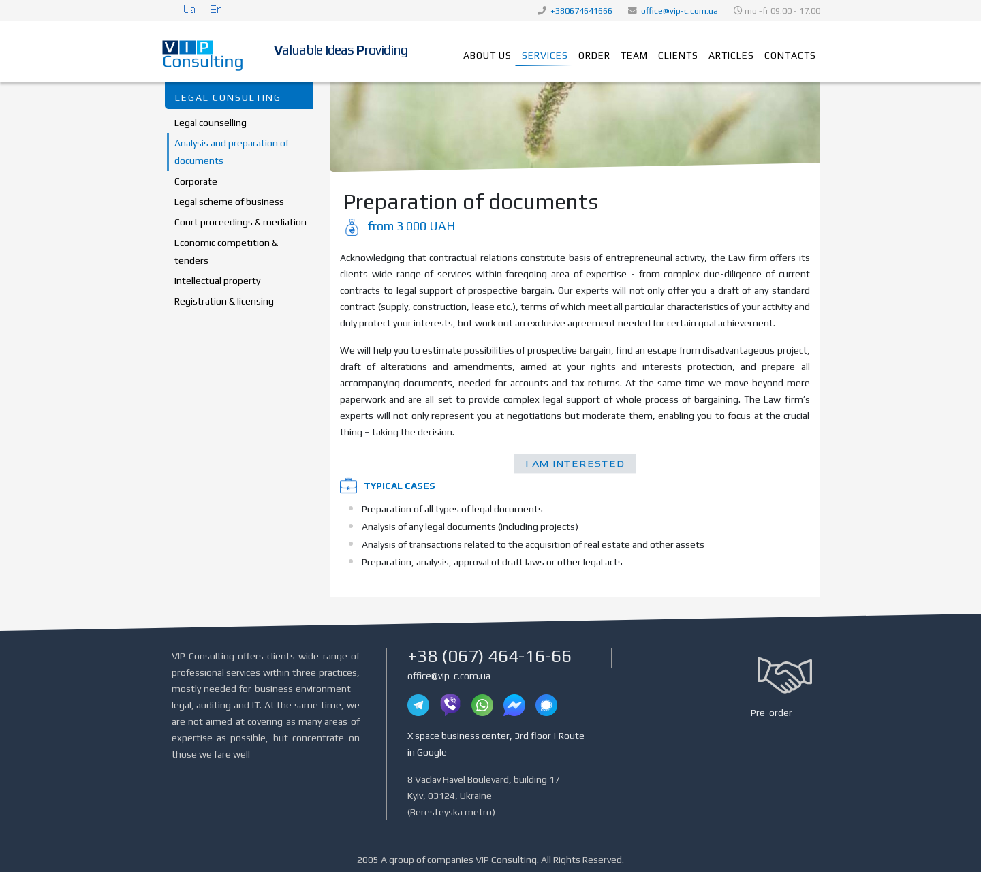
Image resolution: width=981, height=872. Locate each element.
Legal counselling (210, 122)
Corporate (195, 181)
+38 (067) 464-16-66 (489, 656)
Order (594, 55)
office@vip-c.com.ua (679, 10)
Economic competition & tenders (226, 251)
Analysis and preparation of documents (231, 152)
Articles (731, 55)
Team (634, 55)
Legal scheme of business (229, 201)
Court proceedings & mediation (240, 222)
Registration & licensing (224, 301)
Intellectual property (217, 280)
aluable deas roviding (340, 50)
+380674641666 (581, 10)
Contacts (790, 55)
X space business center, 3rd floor (479, 735)
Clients (678, 55)
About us (487, 55)
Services (545, 55)
